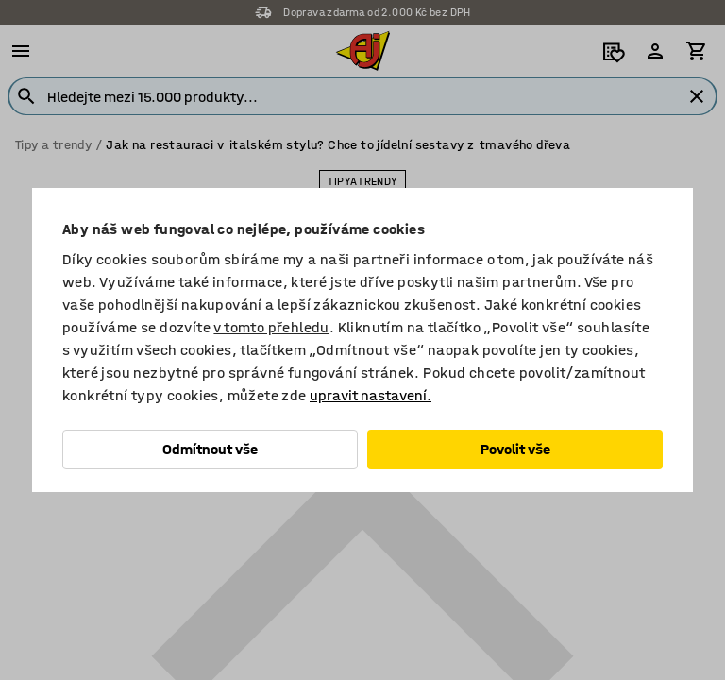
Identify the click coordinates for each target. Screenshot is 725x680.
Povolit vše (515, 449)
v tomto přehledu (271, 327)
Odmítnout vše (210, 449)
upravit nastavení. (370, 395)
